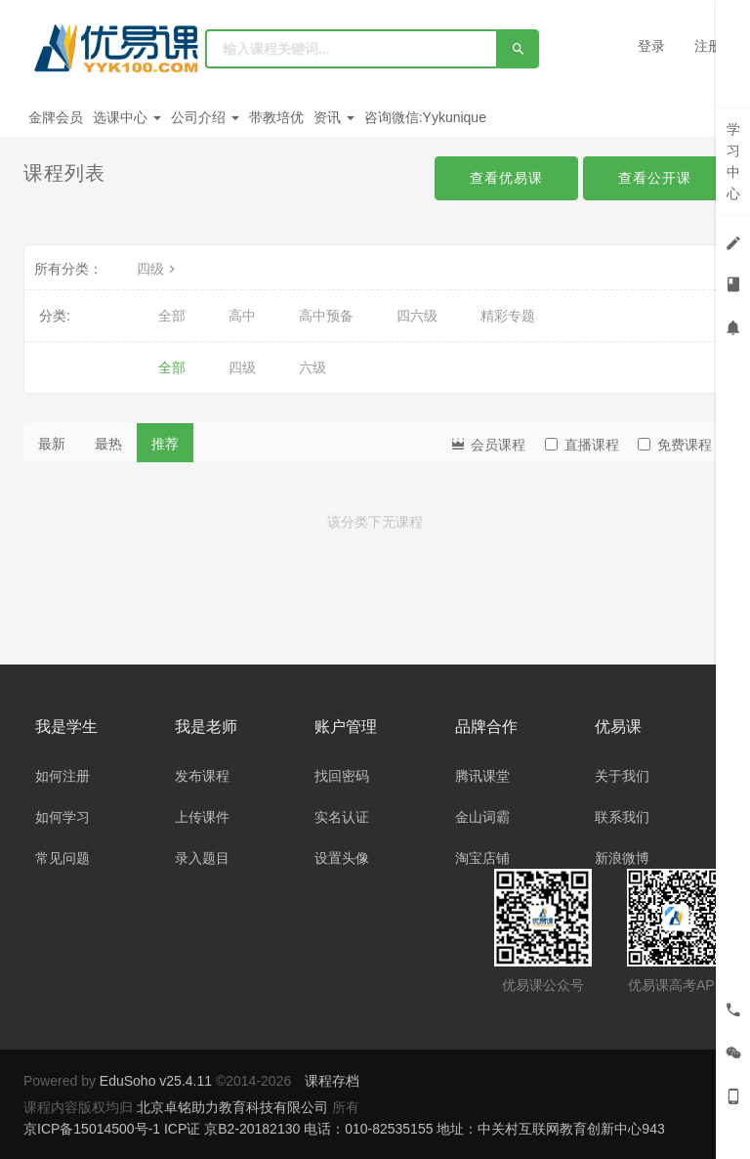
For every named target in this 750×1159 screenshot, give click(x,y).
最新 (51, 443)
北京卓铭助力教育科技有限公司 (234, 1107)
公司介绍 (205, 117)
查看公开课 (654, 178)
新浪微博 (622, 858)
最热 (108, 443)
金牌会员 (55, 117)
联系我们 (622, 817)
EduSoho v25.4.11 (156, 1081)
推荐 (165, 443)
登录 (651, 46)
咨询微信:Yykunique (425, 117)
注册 (708, 46)
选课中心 (127, 117)
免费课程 (675, 444)
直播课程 (582, 444)
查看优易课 (506, 178)
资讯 (333, 117)
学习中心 (733, 161)
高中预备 (326, 315)
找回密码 (341, 776)
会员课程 (487, 443)
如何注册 (62, 776)
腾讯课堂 (482, 776)
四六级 (417, 315)
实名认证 (341, 817)
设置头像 (341, 858)
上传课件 (202, 817)
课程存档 (332, 1081)
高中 (242, 315)
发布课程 (202, 776)
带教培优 (276, 117)
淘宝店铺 (482, 858)
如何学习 (62, 817)
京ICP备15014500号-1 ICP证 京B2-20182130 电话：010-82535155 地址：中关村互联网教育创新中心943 (344, 1129)
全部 (172, 315)
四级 (158, 269)
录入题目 (202, 858)
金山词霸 (482, 817)
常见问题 (62, 858)
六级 (312, 367)
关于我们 (622, 776)
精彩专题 (507, 315)
